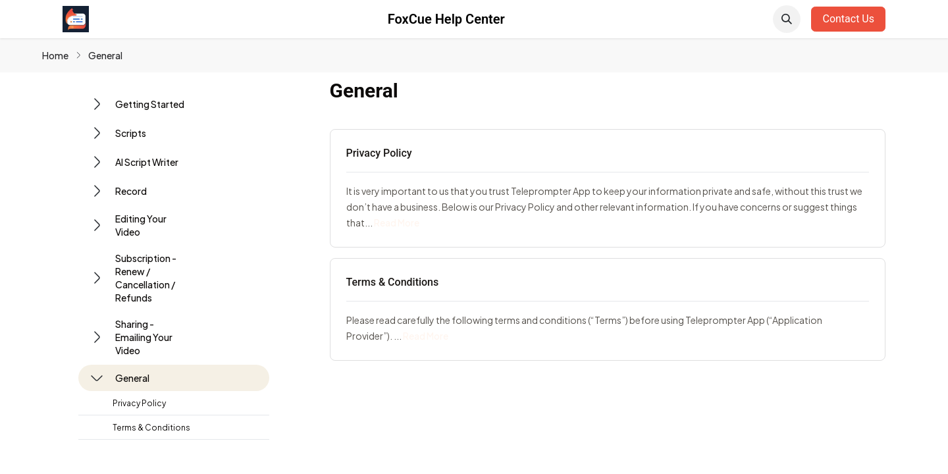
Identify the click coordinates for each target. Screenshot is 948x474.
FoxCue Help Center (446, 19)
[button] (787, 19)
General (105, 55)
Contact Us (848, 19)
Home (55, 55)
